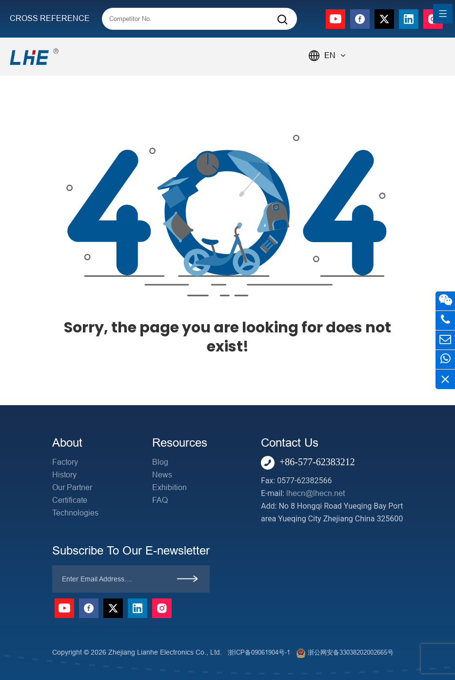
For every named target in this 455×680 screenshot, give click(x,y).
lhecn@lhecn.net (315, 493)
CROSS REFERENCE (50, 18)
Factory (65, 462)
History (64, 475)
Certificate (69, 500)
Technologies (75, 513)
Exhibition (169, 487)
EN (334, 55)
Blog (160, 462)
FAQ (160, 500)
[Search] (282, 20)
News (162, 475)
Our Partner (72, 487)
